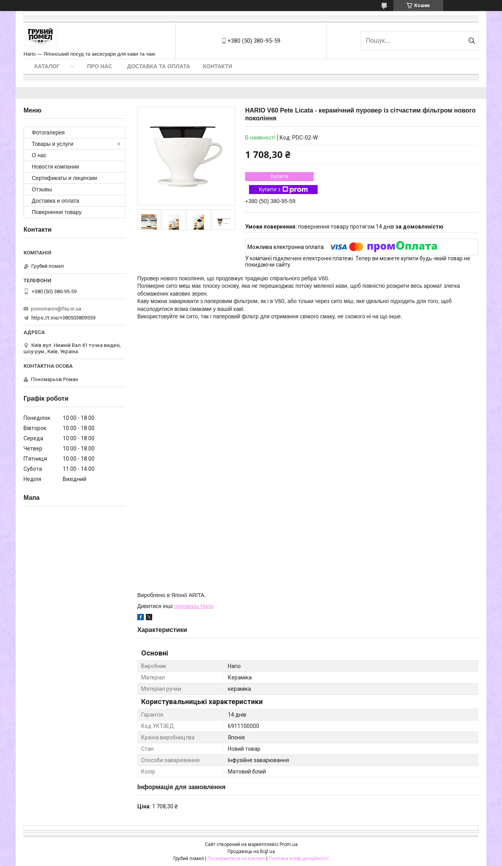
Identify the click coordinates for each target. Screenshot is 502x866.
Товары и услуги (52, 144)
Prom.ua (289, 844)
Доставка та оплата (158, 66)
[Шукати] (471, 41)
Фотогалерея (48, 132)
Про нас (99, 66)
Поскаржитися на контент (236, 858)
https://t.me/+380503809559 (63, 318)
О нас (39, 155)
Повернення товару (57, 212)
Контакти (217, 66)
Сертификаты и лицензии (64, 178)
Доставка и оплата (55, 201)
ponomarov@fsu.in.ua (56, 309)
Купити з (283, 189)
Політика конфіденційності (299, 858)
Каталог (47, 66)
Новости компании (55, 166)
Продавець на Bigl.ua (251, 851)
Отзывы (42, 189)
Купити (279, 176)
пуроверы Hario (193, 606)
